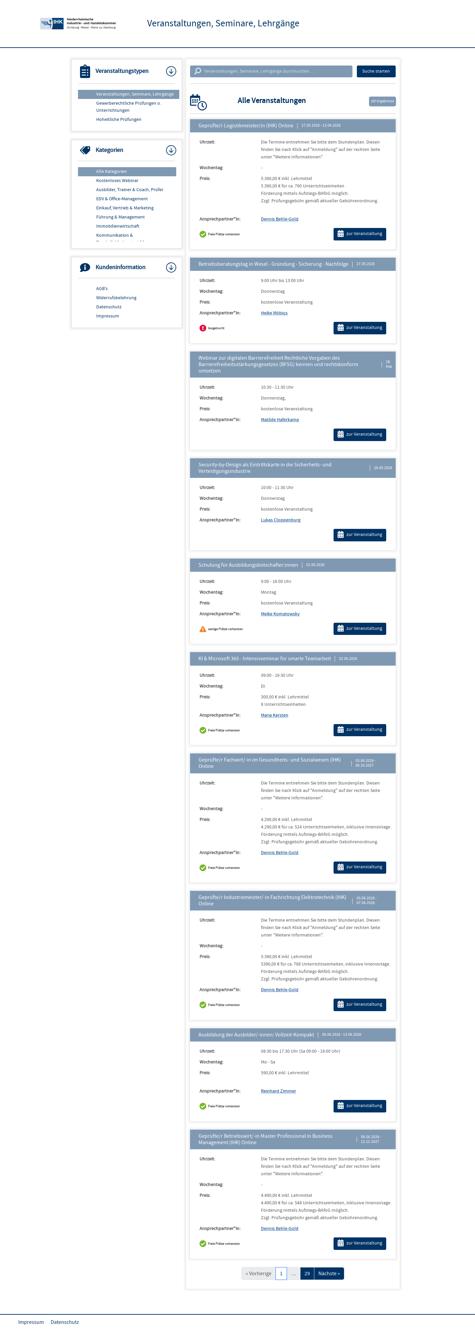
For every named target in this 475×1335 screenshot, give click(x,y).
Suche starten (376, 71)
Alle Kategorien (111, 172)
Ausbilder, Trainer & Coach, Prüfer (129, 190)
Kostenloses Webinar (117, 181)
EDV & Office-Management (122, 199)
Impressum (107, 316)
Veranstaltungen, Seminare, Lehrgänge (135, 94)
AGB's (102, 289)
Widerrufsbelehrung (116, 298)
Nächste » (329, 1273)
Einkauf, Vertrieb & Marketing (125, 208)
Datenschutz (109, 307)
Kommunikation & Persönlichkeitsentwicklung (124, 239)
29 (307, 1273)
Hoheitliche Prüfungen (118, 120)
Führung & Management (120, 217)
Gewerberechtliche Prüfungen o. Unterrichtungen (128, 106)
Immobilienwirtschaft (117, 226)
